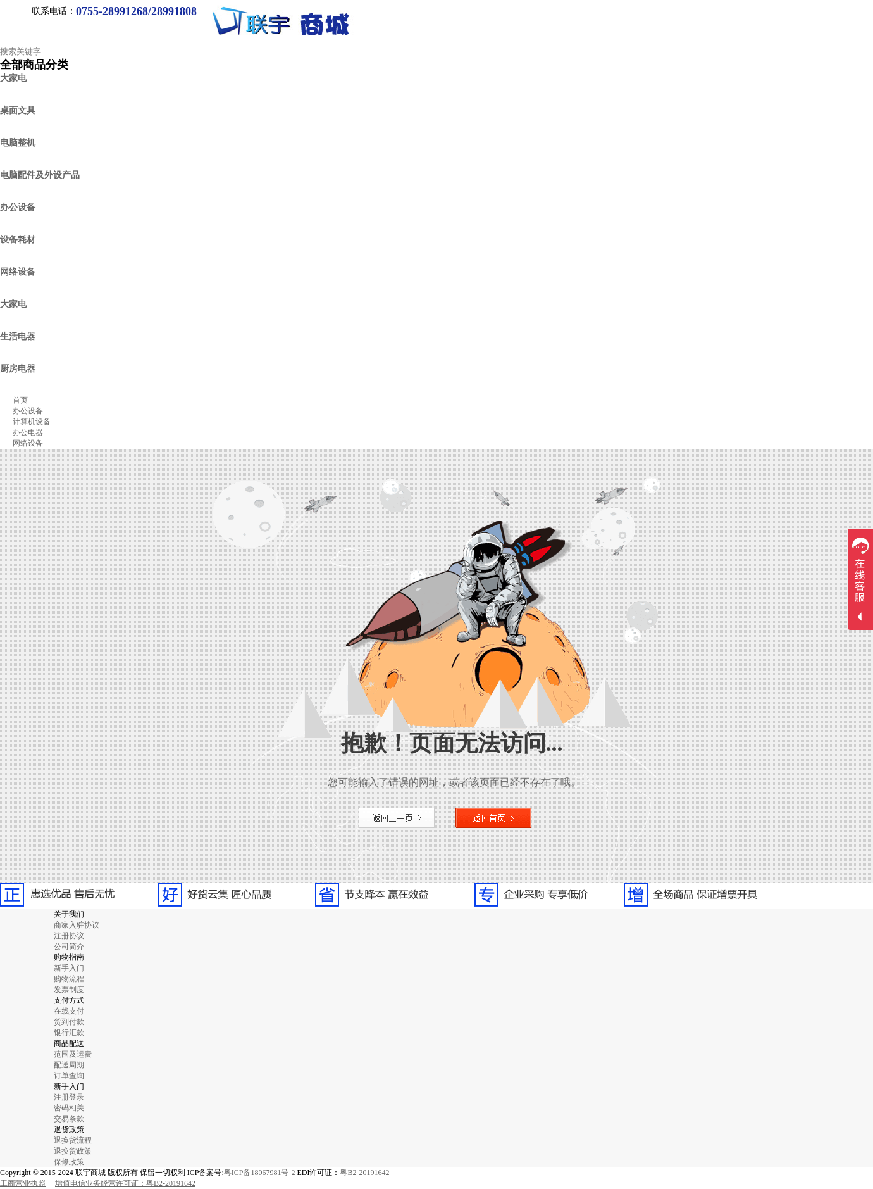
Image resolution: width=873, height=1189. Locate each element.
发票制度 (69, 989)
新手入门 (69, 968)
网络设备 (28, 443)
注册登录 (69, 1097)
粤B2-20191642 (364, 1172)
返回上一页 (397, 818)
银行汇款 (69, 1032)
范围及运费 (73, 1054)
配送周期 (69, 1064)
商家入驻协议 (76, 925)
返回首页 (493, 818)
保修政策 (69, 1161)
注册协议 (69, 935)
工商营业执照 (23, 1183)
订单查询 (69, 1075)
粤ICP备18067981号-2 (259, 1172)
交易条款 (69, 1118)
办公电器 (28, 432)
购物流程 (69, 978)
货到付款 (69, 1021)
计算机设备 (32, 421)
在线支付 (69, 1011)
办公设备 (28, 410)
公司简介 (69, 946)
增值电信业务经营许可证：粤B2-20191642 (125, 1183)
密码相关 (69, 1108)
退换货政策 (73, 1151)
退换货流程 (73, 1140)
